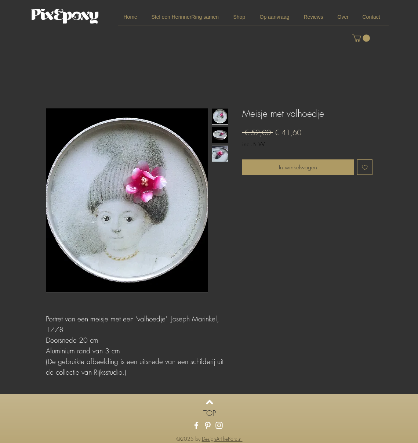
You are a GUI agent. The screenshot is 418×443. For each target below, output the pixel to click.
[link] (361, 38)
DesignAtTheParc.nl (222, 438)
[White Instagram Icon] (219, 425)
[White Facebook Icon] (196, 425)
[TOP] (210, 413)
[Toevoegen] (364, 167)
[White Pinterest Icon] (207, 425)
